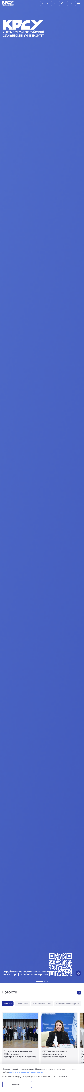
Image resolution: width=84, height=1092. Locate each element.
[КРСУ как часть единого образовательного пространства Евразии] (59, 1043)
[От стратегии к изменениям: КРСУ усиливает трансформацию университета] (20, 1043)
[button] (39, 981)
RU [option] (43, 3)
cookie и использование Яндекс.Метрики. (26, 1072)
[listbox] (45, 3)
